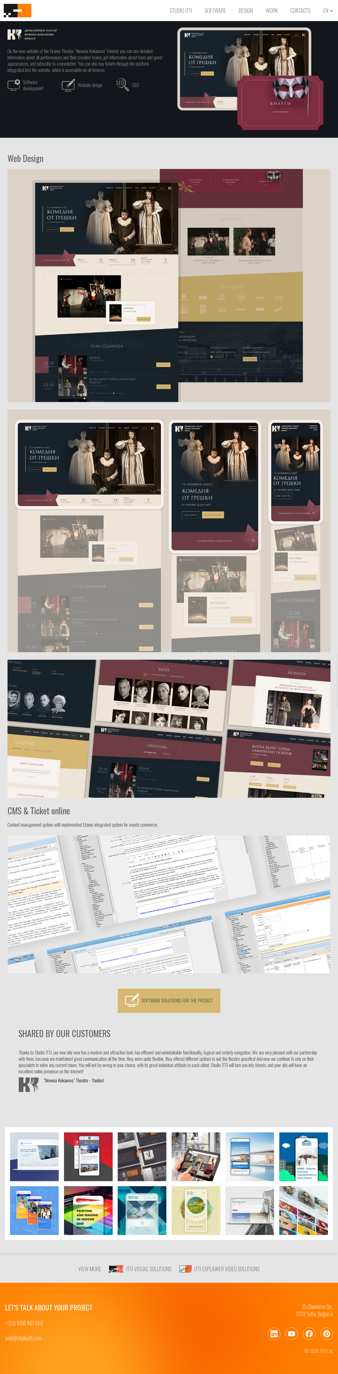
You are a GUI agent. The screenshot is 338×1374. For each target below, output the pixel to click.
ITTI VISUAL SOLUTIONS (140, 1269)
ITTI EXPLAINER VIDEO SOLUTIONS (219, 1269)
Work (272, 10)
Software (215, 10)
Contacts (300, 10)
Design (246, 10)
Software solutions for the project (169, 1000)
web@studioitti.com (23, 1338)
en (325, 10)
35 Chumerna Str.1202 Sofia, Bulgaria (314, 1310)
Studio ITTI (181, 10)
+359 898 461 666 (24, 1323)
